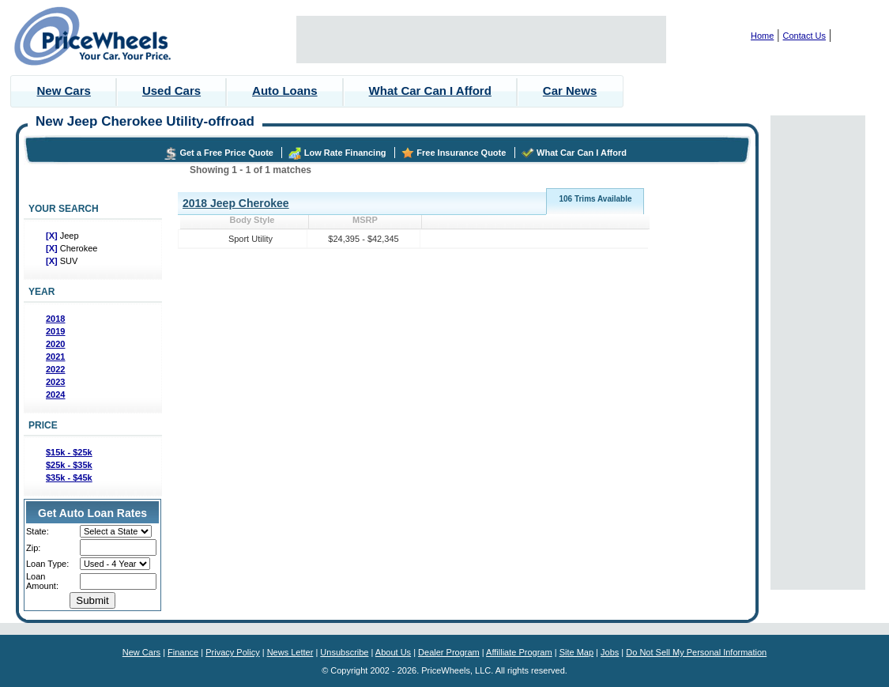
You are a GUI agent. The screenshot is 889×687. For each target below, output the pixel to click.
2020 (55, 344)
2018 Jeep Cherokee (236, 203)
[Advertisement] (481, 39)
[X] (53, 235)
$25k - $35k (69, 465)
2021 (55, 356)
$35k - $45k (69, 477)
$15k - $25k (69, 452)
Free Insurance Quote (461, 152)
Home (762, 35)
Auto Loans (285, 90)
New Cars (64, 90)
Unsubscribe (344, 652)
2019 (55, 331)
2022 (55, 369)
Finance (183, 652)
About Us (393, 652)
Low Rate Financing (345, 152)
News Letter (290, 652)
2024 (55, 394)
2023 (55, 382)
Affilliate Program (519, 652)
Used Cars (171, 90)
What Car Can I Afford (430, 90)
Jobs (610, 652)
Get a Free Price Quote (226, 152)
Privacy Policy (232, 652)
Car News (570, 90)
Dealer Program (449, 652)
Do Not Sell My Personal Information (696, 652)
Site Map (576, 652)
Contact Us (804, 35)
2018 (55, 318)
